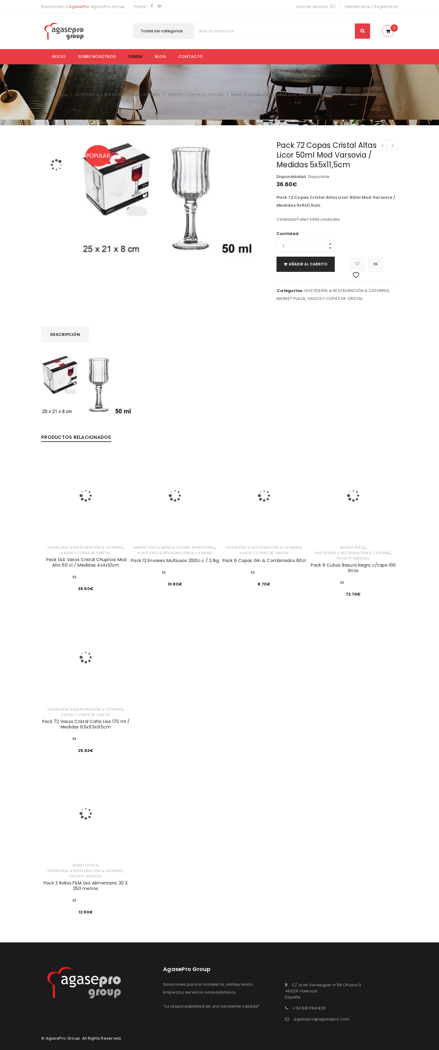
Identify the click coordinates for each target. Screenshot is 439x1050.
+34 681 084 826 (309, 1008)
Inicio (59, 56)
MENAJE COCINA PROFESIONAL (188, 547)
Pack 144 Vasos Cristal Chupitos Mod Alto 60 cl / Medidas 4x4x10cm (86, 562)
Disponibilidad (291, 177)
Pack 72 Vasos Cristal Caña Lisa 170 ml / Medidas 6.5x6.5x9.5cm (86, 724)
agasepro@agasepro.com (321, 1019)
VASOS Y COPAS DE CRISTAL (195, 95)
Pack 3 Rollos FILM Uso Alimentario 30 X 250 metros (86, 886)
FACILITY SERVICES (353, 558)
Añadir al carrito (314, 264)
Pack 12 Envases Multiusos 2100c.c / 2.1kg (175, 560)
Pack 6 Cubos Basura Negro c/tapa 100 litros (353, 568)
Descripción (65, 334)
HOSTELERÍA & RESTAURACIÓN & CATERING (118, 95)
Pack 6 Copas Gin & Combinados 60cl (264, 560)
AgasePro (79, 6)
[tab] (65, 334)
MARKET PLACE (291, 298)
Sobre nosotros (97, 56)
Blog (160, 56)
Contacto (190, 56)
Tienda (135, 56)
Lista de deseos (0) (316, 6)
